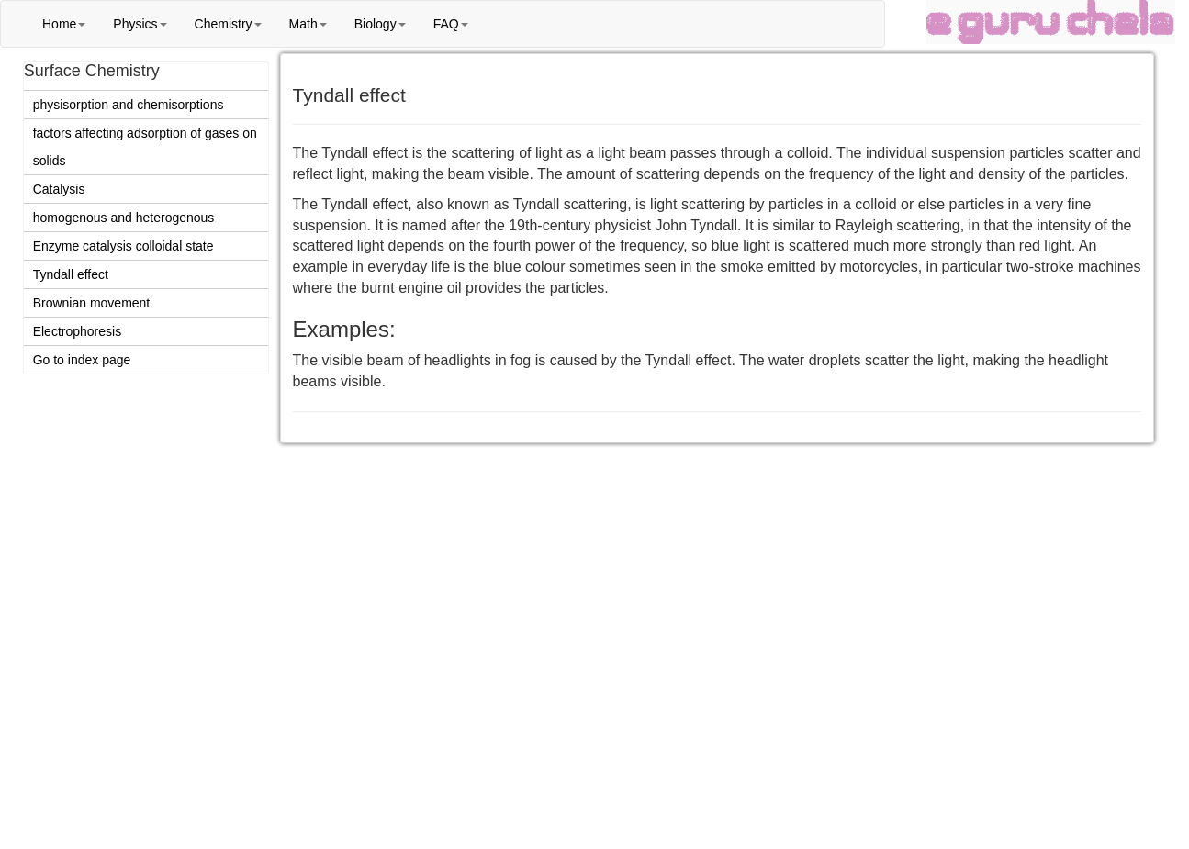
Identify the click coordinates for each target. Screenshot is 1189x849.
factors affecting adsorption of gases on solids (145, 147)
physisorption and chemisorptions (128, 104)
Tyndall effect (70, 274)
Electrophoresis (77, 331)
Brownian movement (92, 303)
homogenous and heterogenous (124, 217)
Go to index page (82, 359)
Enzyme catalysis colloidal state (123, 246)
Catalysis (59, 189)
